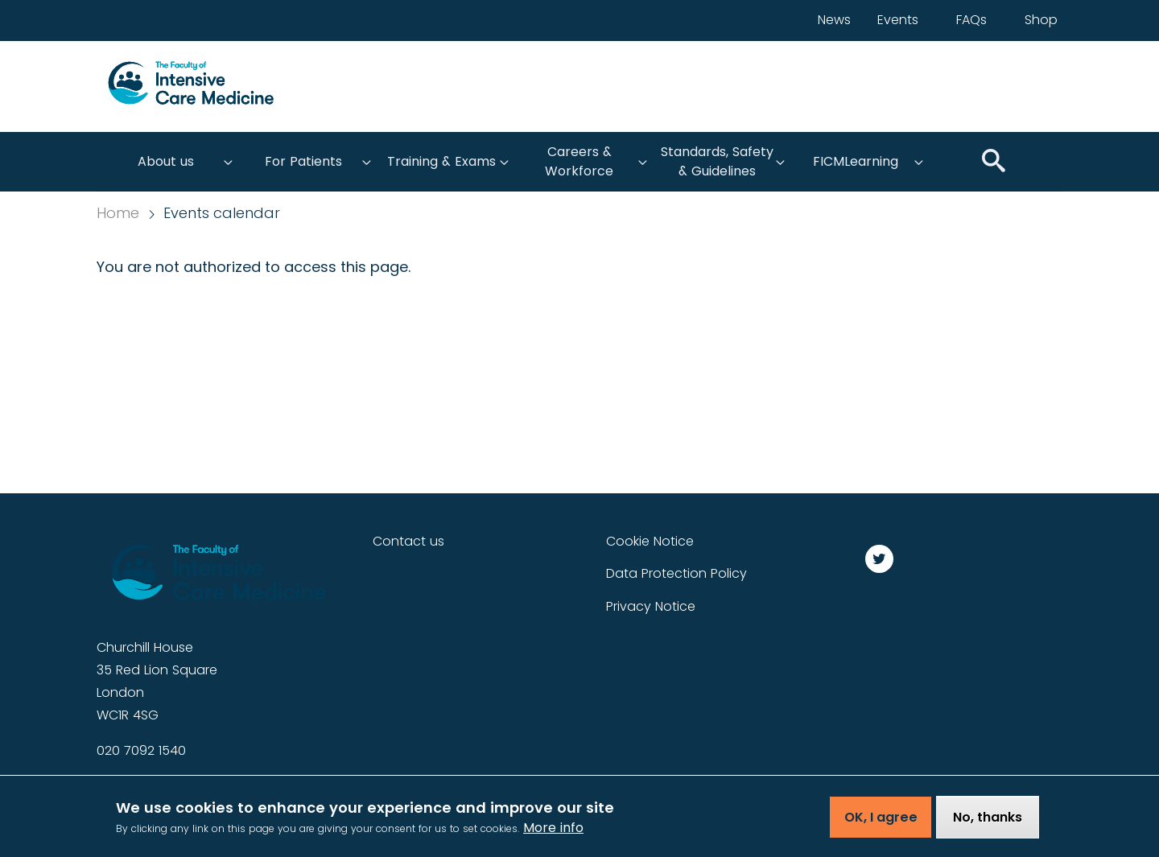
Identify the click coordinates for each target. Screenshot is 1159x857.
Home (118, 213)
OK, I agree (881, 823)
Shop (1041, 19)
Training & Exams (441, 161)
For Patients (303, 161)
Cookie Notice (650, 541)
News (834, 19)
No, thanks (987, 823)
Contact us (408, 541)
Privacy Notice (650, 606)
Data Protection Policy (676, 573)
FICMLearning (855, 161)
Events (897, 19)
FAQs (971, 19)
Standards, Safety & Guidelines (717, 161)
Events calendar (221, 213)
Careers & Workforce (579, 161)
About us (166, 161)
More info (553, 833)
